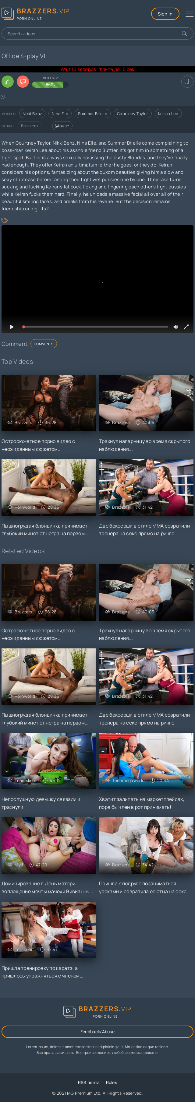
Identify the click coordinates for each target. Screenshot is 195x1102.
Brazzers (29, 125)
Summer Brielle (92, 113)
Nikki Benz (32, 113)
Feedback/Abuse (97, 1031)
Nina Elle (60, 113)
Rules (111, 1082)
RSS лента (89, 1082)
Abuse (62, 125)
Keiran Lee (168, 113)
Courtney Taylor (132, 113)
